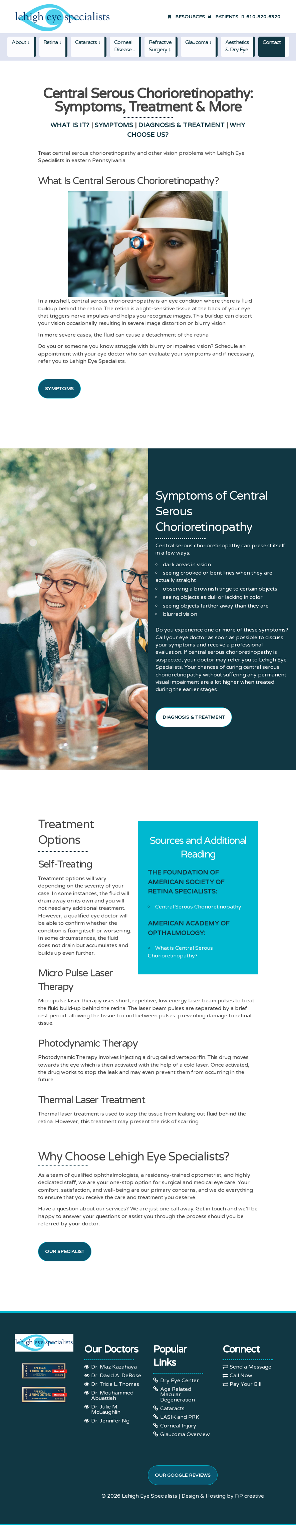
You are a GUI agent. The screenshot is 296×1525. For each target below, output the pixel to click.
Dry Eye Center (179, 1380)
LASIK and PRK (179, 1417)
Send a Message (250, 1367)
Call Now (241, 1375)
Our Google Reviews (183, 1475)
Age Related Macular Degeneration (177, 1394)
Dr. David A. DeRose (116, 1375)
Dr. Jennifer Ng (110, 1420)
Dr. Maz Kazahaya (114, 1367)
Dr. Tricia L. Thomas (115, 1384)
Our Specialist (64, 1251)
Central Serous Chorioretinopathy (198, 906)
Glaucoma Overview (185, 1434)
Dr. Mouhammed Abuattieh (112, 1395)
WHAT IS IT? (69, 125)
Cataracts (172, 1408)
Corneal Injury (178, 1425)
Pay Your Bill (245, 1384)
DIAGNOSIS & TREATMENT (181, 125)
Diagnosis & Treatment (194, 717)
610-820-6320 (261, 17)
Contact (272, 42)
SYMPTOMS (113, 125)
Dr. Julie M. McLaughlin (105, 1409)
